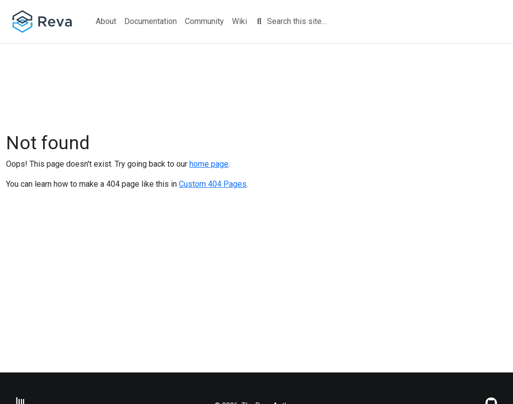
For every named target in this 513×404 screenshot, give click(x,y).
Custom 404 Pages (212, 184)
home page (208, 164)
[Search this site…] (303, 22)
